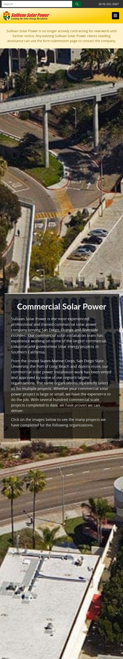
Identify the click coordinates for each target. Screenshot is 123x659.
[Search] (77, 4)
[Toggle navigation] (115, 15)
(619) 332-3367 (109, 4)
